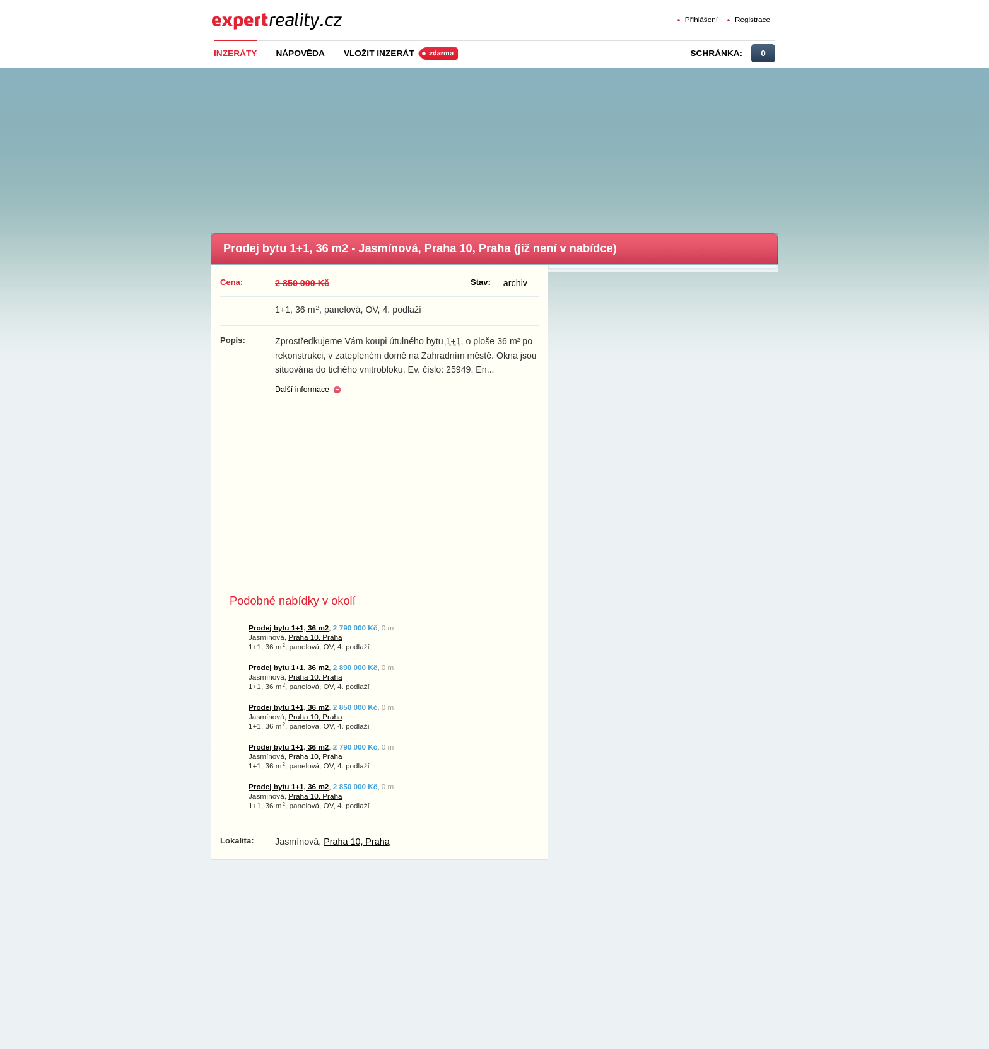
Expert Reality (234, 13)
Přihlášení (701, 19)
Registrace (752, 19)
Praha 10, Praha (315, 637)
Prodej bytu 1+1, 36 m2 (289, 627)
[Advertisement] (515, 147)
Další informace (302, 389)
